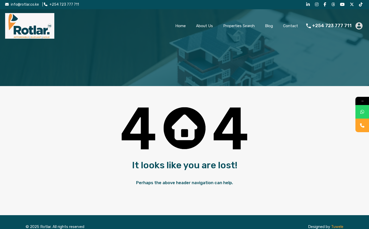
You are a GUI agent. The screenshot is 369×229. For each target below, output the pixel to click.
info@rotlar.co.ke (25, 4)
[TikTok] (361, 4)
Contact (290, 26)
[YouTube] (343, 4)
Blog (269, 26)
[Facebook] (325, 4)
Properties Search (239, 26)
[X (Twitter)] (352, 4)
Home (180, 26)
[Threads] (333, 4)
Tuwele (337, 226)
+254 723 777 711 (64, 4)
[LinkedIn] (308, 4)
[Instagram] (317, 4)
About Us (204, 26)
